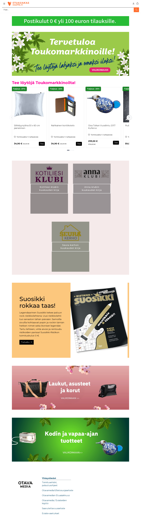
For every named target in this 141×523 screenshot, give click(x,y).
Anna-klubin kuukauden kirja (92, 188)
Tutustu (26, 342)
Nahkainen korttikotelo (63, 125)
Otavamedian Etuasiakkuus (56, 495)
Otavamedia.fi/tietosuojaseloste (57, 490)
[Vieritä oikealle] (129, 117)
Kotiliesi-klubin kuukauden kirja (49, 188)
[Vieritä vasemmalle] (11, 117)
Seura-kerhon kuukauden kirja (71, 246)
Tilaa (42, 144)
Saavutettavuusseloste (53, 508)
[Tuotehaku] (70, 9)
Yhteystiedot (49, 478)
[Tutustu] (99, 320)
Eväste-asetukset (50, 513)
